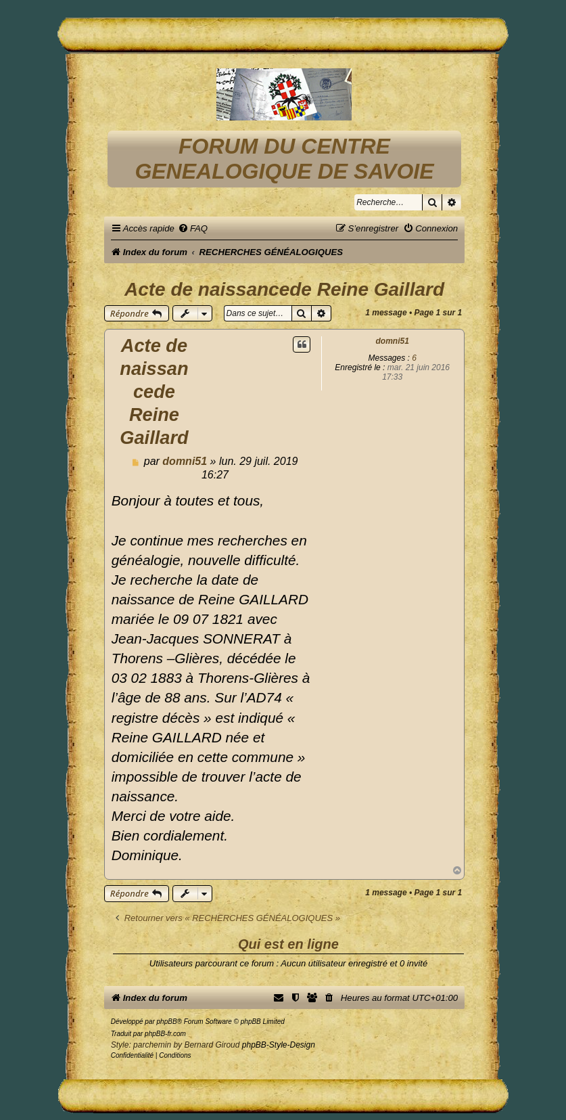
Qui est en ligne (288, 944)
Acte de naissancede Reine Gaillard (284, 289)
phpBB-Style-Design (278, 1045)
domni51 (392, 341)
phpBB (167, 1021)
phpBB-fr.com (165, 1033)
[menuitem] (193, 228)
